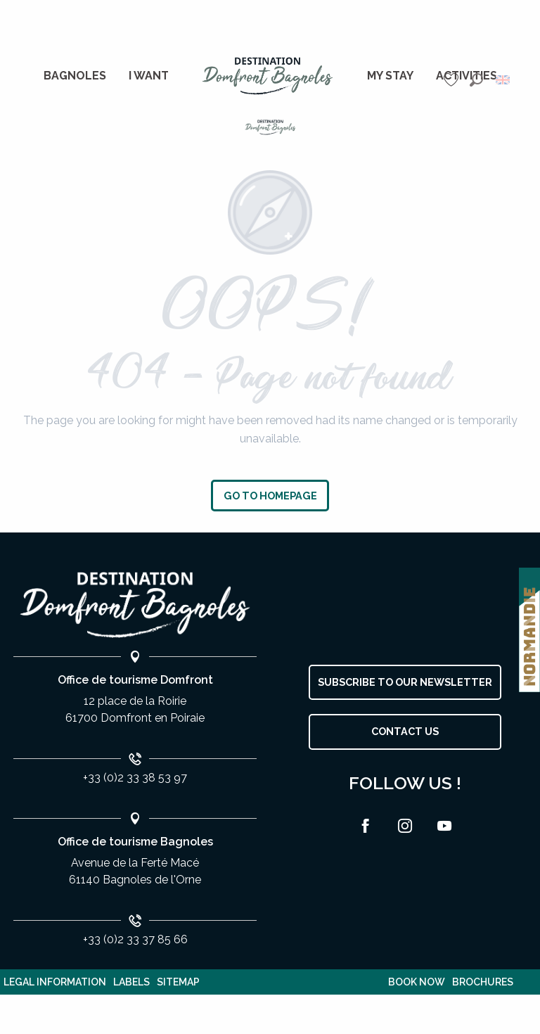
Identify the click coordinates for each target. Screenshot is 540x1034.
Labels (131, 982)
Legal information (55, 982)
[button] (476, 80)
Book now (416, 982)
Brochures (482, 982)
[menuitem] (74, 76)
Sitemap (178, 982)
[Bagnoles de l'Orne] (270, 127)
